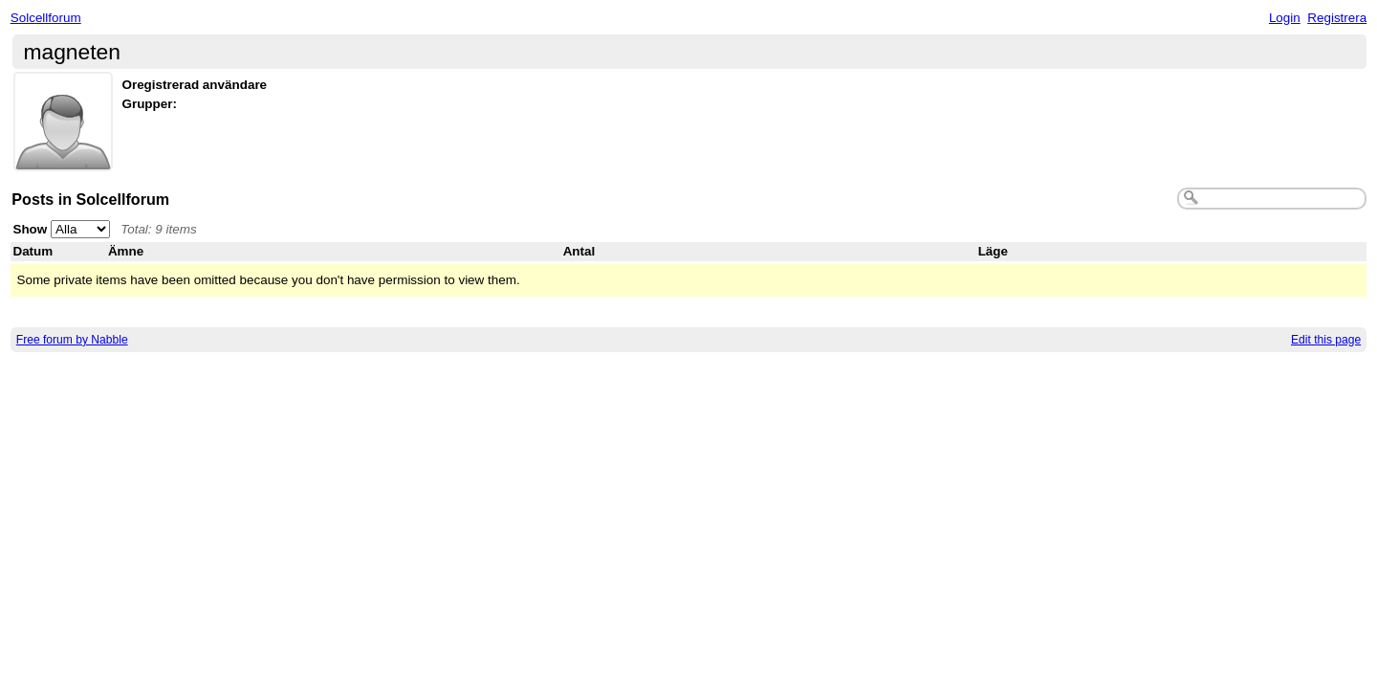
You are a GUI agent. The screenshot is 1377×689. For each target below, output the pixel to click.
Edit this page (1326, 339)
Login (1284, 18)
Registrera (1336, 18)
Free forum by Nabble (72, 339)
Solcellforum (46, 18)
